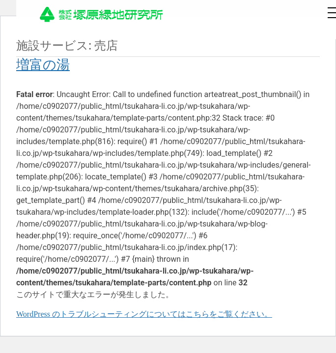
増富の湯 (43, 65)
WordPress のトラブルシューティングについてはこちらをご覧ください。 (144, 314)
